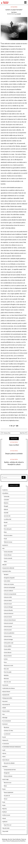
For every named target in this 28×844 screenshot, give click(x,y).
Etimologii (4, 717)
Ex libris (6, 659)
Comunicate (5, 685)
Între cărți (6, 669)
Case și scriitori (14, 445)
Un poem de (7, 795)
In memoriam (5, 743)
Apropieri (6, 574)
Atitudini (4, 564)
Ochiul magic (5, 779)
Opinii (5, 525)
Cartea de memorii (8, 623)
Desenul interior (8, 655)
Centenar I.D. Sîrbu (8, 730)
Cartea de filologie (8, 607)
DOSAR (4, 707)
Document (4, 701)
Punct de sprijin (7, 672)
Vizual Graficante (16, 839)
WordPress (22, 841)
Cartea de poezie (8, 626)
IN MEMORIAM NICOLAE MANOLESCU (11, 747)
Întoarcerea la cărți (8, 665)
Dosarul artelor (6, 711)
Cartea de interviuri (8, 613)
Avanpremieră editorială (8, 568)
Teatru (5, 561)
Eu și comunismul (6, 721)
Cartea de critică (8, 597)
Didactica (6, 503)
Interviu (4, 753)
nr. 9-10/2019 (18, 14)
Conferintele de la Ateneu (8, 688)
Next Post (22, 433)
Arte (3, 548)
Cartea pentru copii (8, 643)
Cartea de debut (8, 600)
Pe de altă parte (7, 529)
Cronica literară (7, 652)
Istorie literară (5, 760)
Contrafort (6, 499)
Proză (3, 802)
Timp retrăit (5, 831)
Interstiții (6, 512)
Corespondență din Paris (10, 769)
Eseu (3, 714)
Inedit (3, 750)
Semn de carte (7, 681)
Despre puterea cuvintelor (14, 454)
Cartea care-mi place (9, 584)
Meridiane (4, 766)
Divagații (6, 506)
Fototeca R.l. (5, 740)
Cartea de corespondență (10, 594)
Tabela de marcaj (8, 542)
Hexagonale (7, 773)
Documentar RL (6, 704)
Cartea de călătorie (8, 590)
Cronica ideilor (7, 649)
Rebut (5, 786)
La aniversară (7, 734)
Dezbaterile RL (5, 695)
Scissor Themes (6, 841)
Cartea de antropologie (9, 587)
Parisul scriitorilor (8, 776)
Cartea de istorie (8, 617)
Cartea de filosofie (8, 610)
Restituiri (4, 812)
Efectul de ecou (7, 782)
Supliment (4, 821)
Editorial (6, 509)
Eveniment (5, 724)
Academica (5, 490)
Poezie (4, 789)
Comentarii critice (6, 571)
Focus (5, 662)
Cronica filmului (7, 555)
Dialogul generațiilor (7, 698)
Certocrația (6, 496)
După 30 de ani (7, 825)
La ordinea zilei (7, 519)
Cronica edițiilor (8, 646)
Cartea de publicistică (9, 633)
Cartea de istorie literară (10, 620)
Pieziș (5, 532)
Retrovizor (6, 678)
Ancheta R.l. (5, 545)
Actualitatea (14, 7)
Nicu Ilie (10, 839)
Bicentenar (6, 727)
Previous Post (6, 433)
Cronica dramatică (8, 551)
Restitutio (6, 675)
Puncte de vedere (8, 535)
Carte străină (7, 581)
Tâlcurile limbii (5, 828)
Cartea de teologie (8, 639)
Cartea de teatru (8, 636)
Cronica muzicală (8, 558)
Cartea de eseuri (8, 603)
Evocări (4, 737)
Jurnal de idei (7, 516)
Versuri (5, 799)
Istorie (3, 756)
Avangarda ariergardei (9, 577)
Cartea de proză (7, 629)
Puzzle (5, 538)
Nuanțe (5, 522)
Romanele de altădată (9, 763)
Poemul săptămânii (8, 792)
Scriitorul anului (6, 815)
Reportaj (4, 808)
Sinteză (4, 818)
